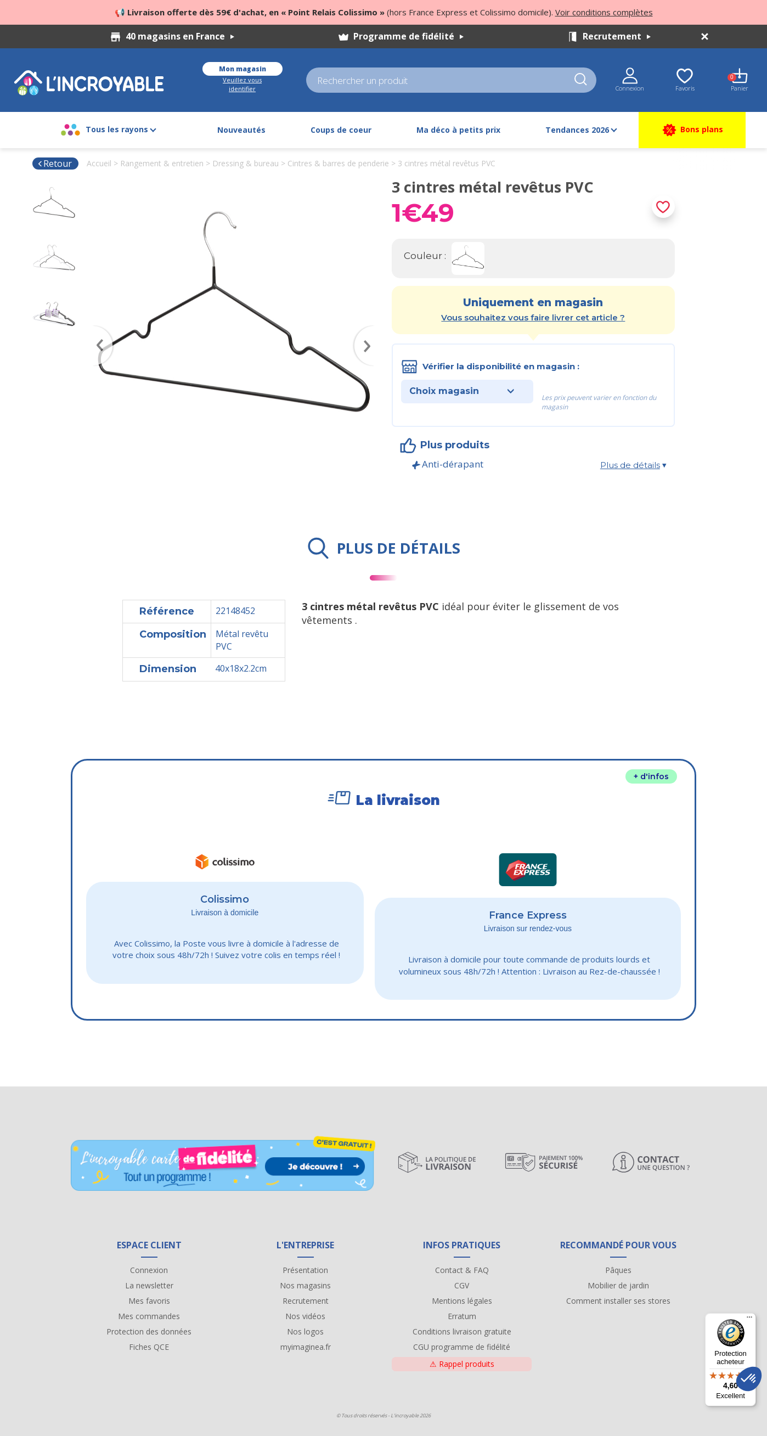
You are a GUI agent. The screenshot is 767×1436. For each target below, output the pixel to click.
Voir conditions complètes (604, 12)
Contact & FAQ (462, 1270)
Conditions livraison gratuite (462, 1331)
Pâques (618, 1270)
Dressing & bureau (245, 163)
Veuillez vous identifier (242, 84)
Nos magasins (305, 1285)
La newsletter (149, 1285)
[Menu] (749, 1319)
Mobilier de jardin (618, 1285)
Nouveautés (241, 130)
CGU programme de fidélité (461, 1347)
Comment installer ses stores (618, 1301)
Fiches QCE (149, 1347)
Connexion (149, 1270)
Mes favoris (149, 1301)
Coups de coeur (341, 130)
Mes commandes (149, 1316)
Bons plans (692, 130)
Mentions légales (462, 1301)
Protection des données (148, 1331)
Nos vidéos (305, 1316)
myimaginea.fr (305, 1347)
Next (369, 329)
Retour (54, 163)
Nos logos (305, 1331)
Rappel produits (462, 1364)
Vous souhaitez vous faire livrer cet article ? (533, 317)
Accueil (99, 163)
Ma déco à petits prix (458, 130)
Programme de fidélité (408, 36)
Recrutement (617, 36)
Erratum (462, 1316)
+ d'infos (651, 776)
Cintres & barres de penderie (338, 163)
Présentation (305, 1270)
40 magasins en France (180, 36)
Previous (97, 329)
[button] (749, 1379)
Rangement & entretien (162, 163)
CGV (461, 1285)
